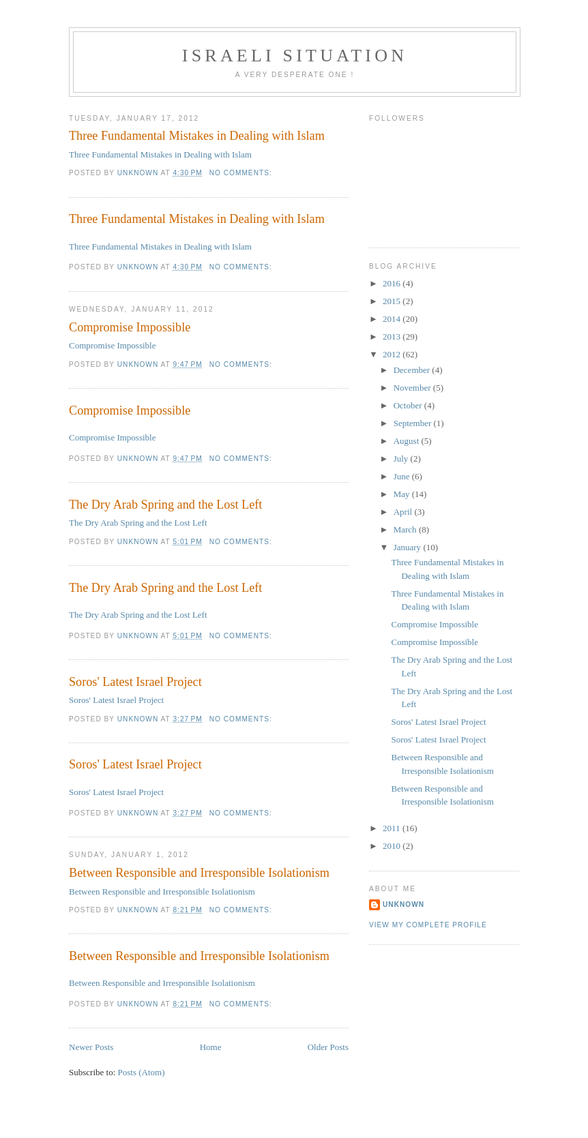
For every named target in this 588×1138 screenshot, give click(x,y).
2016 (392, 283)
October (409, 405)
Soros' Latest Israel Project (135, 682)
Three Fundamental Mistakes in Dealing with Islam (197, 136)
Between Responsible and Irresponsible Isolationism (199, 873)
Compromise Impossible (129, 327)
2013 (392, 336)
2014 (392, 319)
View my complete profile (428, 925)
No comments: (242, 173)
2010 (392, 846)
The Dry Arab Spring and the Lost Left (165, 504)
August (408, 441)
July (402, 458)
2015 (392, 301)
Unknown (403, 904)
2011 (392, 828)
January (409, 547)
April (404, 512)
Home (211, 1047)
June (403, 476)
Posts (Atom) (141, 1072)
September (414, 423)
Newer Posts (91, 1047)
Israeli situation (294, 55)
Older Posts (328, 1047)
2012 (392, 354)
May (403, 494)
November (413, 388)
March (406, 529)
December (413, 370)
